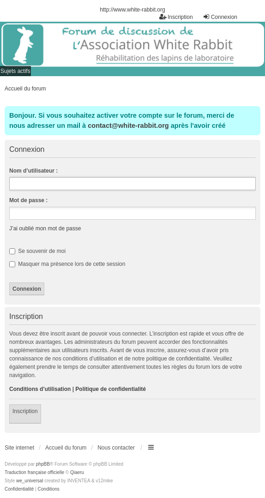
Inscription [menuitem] (176, 16)
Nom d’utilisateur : (33, 171)
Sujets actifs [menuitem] (15, 71)
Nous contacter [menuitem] (116, 447)
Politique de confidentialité (110, 389)
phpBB (43, 464)
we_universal (29, 480)
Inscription (25, 411)
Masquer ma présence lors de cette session (67, 264)
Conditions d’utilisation (40, 389)
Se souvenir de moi (37, 251)
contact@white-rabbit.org (128, 125)
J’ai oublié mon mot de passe (45, 228)
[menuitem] (19, 489)
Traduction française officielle (34, 472)
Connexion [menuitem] (220, 16)
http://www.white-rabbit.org (132, 9)
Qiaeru (77, 472)
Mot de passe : (28, 200)
